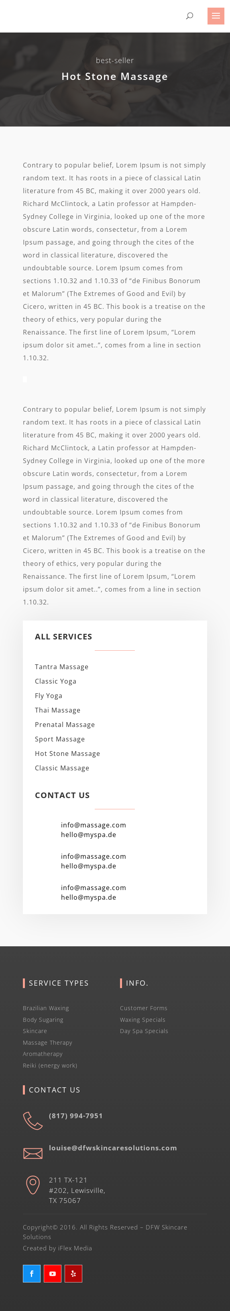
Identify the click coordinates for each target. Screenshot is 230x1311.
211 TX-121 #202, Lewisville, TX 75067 (77, 1190)
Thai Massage (58, 710)
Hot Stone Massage (67, 753)
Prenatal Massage (65, 724)
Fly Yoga (49, 695)
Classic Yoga (56, 681)
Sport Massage (60, 739)
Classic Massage (62, 768)
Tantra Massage (62, 666)
